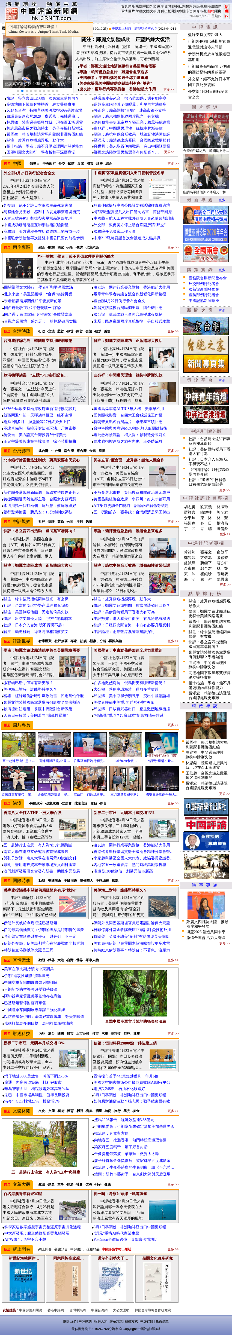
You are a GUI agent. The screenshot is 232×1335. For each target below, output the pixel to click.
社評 (182, 6)
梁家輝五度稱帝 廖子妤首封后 (121, 1147)
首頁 (124, 6)
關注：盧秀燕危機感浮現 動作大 (35, 140)
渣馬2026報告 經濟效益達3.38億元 (124, 1120)
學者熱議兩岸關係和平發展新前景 (32, 301)
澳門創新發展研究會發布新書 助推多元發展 (42, 871)
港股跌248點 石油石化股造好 (119, 1089)
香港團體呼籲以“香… (54, 761)
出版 (167, 11)
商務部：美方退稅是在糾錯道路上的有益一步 (42, 231)
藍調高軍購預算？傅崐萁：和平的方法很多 (130, 104)
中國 (146, 6)
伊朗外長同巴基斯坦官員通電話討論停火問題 (132, 923)
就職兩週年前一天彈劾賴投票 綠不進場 (38, 415)
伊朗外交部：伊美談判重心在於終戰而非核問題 (44, 943)
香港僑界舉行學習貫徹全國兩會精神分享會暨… (134, 852)
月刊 (160, 11)
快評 (189, 6)
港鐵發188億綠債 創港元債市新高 (123, 871)
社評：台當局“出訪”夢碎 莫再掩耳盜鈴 (36, 606)
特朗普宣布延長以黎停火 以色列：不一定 (40, 937)
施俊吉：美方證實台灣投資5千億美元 (35, 435)
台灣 (167, 6)
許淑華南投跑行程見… (90, 761)
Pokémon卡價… (126, 761)
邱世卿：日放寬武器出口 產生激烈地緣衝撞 (132, 709)
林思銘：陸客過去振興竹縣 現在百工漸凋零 (45, 122)
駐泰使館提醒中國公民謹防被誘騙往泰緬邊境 (132, 205)
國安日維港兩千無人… (162, 795)
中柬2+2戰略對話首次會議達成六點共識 (127, 238)
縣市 (175, 6)
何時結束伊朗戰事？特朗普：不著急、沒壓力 (132, 950)
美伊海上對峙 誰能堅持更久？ (139, 28)
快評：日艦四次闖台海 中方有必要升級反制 (132, 625)
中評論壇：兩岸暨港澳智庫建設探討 (124, 632)
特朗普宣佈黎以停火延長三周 (28, 950)
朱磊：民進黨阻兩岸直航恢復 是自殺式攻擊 (132, 321)
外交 (153, 6)
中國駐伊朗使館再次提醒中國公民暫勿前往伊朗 (44, 238)
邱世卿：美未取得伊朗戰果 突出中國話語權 (132, 146)
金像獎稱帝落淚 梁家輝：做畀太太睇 (126, 1154)
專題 (182, 11)
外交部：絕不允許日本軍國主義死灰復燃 (38, 205)
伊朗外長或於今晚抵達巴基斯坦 (30, 923)
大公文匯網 (121, 1310)
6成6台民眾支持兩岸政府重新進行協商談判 (40, 409)
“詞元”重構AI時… (161, 761)
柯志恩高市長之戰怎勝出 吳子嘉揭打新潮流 (45, 128)
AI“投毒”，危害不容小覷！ (27, 1240)
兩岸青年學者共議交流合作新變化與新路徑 (130, 294)
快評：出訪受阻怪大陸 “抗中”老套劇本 (38, 619)
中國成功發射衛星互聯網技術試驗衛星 (36, 225)
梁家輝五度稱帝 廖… (18, 795)
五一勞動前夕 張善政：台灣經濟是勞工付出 (132, 512)
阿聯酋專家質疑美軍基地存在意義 (32, 996)
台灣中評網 (77, 1310)
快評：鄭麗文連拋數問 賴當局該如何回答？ (132, 606)
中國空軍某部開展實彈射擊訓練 (31, 983)
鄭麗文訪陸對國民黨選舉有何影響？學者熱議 (42, 702)
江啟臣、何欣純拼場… (90, 795)
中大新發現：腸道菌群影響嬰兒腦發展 (36, 1233)
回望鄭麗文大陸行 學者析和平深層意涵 (41, 152)
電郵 (218, 11)
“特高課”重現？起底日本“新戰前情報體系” (129, 716)
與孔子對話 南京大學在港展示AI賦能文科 (40, 858)
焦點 (139, 6)
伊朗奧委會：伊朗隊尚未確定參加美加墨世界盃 (134, 1127)
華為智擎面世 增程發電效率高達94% (36, 1089)
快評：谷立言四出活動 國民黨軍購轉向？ (43, 98)
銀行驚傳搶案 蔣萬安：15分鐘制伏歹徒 (38, 512)
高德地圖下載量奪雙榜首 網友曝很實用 (43, 104)
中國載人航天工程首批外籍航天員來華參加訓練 (134, 218)
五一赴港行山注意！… (18, 761)
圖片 (131, 11)
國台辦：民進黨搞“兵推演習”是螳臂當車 (38, 315)
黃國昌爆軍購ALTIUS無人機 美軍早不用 (129, 409)
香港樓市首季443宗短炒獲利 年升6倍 (126, 1076)
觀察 (203, 6)
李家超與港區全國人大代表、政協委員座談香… (134, 858)
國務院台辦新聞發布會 (208, 278)
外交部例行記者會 (204, 284)
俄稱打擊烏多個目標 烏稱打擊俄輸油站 (38, 1023)
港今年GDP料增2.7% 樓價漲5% (32, 1101)
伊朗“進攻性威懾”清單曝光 (26, 976)
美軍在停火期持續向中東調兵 (29, 969)
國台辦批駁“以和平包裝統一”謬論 (32, 308)
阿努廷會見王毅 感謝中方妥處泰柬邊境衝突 (42, 212)
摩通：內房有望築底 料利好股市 (33, 1082)
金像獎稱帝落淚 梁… (54, 795)
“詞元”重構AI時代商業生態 (116, 1233)
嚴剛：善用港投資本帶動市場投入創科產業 (40, 865)
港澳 (211, 6)
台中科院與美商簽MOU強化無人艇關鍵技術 (131, 428)
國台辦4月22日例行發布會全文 (119, 301)
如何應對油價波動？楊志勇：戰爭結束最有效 (132, 1101)
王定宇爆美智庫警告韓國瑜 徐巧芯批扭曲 (40, 441)
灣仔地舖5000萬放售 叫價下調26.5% (36, 1076)
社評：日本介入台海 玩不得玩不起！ (35, 625)
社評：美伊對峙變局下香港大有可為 (124, 612)
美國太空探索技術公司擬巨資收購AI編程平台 (132, 1082)
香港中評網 (55, 1310)
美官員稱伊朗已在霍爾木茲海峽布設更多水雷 (132, 943)
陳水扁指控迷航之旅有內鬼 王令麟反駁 (128, 441)
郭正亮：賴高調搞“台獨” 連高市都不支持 (130, 110)
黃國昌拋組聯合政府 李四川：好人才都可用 (132, 499)
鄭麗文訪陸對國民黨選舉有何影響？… (126, 152)
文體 (146, 11)
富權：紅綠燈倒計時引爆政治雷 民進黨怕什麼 (44, 696)
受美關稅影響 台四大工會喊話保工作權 (128, 415)
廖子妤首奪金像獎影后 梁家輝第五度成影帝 (132, 1161)
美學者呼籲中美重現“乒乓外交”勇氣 (124, 702)
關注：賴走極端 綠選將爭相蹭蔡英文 (36, 632)
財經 (139, 11)
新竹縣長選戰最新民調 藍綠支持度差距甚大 (42, 493)
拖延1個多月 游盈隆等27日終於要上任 (37, 422)
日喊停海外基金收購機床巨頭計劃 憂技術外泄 (132, 930)
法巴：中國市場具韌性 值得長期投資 (36, 1095)
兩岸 (160, 6)
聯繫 (203, 11)
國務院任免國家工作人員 (115, 231)
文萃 (153, 11)
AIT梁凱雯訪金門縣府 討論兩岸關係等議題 (131, 506)
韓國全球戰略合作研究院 (153, 1310)
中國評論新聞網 (30, 1310)
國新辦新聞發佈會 (204, 289)
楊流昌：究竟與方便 (111, 1133)
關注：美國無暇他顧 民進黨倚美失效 (36, 612)
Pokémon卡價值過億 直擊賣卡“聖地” (125, 1240)
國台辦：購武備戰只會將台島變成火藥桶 (128, 315)
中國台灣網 (99, 1310)
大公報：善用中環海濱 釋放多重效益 (126, 689)
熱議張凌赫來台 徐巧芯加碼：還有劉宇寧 (130, 98)
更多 (222, 200)
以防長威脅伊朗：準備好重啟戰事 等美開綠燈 (44, 1017)
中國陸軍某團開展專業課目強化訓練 (34, 1010)
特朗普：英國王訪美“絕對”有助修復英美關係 (131, 937)
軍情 (124, 11)
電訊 (175, 11)
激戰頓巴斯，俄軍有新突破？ (28, 683)
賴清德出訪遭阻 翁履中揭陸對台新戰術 (38, 709)
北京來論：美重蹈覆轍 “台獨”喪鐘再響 (38, 294)
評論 (196, 6)
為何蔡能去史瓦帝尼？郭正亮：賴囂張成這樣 (132, 122)
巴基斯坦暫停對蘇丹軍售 (25, 1003)
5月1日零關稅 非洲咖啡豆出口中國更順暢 (130, 1095)
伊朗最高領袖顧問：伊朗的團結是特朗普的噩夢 (44, 930)
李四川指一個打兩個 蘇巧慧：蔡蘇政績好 (40, 506)
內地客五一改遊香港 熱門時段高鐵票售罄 (130, 865)
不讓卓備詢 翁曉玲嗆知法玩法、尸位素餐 (40, 428)
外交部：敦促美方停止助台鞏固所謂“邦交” (130, 225)
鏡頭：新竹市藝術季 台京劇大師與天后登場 (132, 1174)
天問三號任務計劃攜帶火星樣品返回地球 (38, 218)
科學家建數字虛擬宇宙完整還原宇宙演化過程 (42, 1227)
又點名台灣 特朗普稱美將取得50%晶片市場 (44, 110)
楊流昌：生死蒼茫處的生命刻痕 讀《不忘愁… (134, 1167)
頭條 (131, 6)
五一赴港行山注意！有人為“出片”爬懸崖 (38, 845)
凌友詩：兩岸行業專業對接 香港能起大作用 (132, 287)
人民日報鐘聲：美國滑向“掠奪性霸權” (36, 716)
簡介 (196, 11)
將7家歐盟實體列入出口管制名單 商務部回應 (133, 212)
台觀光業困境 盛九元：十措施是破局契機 (40, 321)
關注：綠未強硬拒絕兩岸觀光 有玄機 (126, 116)
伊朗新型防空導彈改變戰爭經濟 (31, 989)
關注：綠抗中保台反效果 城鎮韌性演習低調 (132, 134)
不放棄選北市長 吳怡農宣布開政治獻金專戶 (132, 493)
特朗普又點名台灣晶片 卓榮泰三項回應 (128, 422)
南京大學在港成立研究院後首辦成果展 (36, 852)
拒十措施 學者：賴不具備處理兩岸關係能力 (45, 146)
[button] (18, 91)
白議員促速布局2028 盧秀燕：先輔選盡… (43, 116)
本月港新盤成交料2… (126, 795)
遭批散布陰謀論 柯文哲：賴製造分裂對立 (130, 435)
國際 (218, 6)
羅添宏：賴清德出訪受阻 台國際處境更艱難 (132, 140)
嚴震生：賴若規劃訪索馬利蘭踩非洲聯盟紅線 (45, 134)
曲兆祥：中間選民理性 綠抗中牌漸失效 (128, 128)
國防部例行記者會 (204, 295)
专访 (189, 11)
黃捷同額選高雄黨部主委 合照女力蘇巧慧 (40, 499)
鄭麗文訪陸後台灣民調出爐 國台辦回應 (128, 308)
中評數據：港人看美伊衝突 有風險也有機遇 (132, 619)
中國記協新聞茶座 (204, 301)
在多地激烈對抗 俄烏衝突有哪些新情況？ (130, 683)
